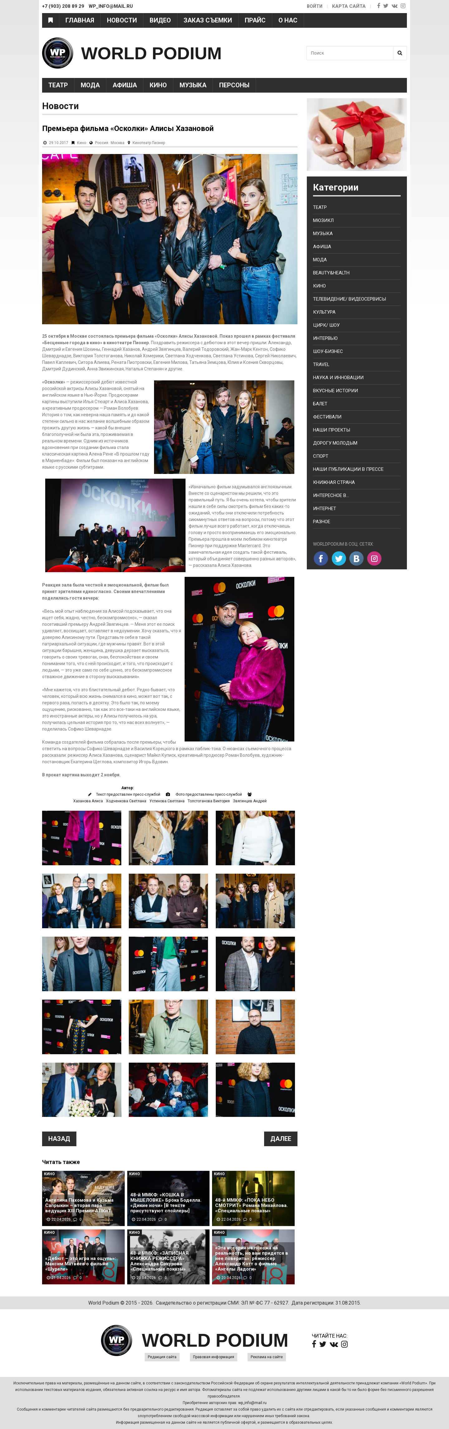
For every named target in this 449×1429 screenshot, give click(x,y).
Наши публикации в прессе (348, 469)
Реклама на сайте (267, 1357)
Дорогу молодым (335, 443)
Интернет (324, 508)
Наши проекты (331, 430)
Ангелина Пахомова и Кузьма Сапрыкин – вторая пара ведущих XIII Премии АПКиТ (79, 1206)
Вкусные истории (335, 390)
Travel (321, 364)
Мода (90, 85)
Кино (158, 85)
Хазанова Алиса (88, 801)
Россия (101, 143)
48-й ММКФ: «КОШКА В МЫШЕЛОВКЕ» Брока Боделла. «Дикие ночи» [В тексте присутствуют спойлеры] (165, 1203)
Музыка (193, 85)
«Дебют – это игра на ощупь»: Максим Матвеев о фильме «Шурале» (80, 1264)
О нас (287, 20)
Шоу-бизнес (328, 351)
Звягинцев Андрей (250, 801)
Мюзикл (323, 220)
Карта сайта (349, 6)
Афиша (125, 85)
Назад (59, 1138)
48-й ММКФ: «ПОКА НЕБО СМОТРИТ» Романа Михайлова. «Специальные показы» (251, 1206)
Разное (321, 521)
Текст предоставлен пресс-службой (128, 794)
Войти (314, 6)
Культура (324, 312)
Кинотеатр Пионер (149, 143)
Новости (122, 20)
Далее (280, 1138)
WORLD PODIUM (156, 52)
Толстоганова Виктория (209, 801)
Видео (160, 20)
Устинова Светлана (167, 801)
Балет (320, 404)
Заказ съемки (208, 20)
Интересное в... (331, 495)
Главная (79, 20)
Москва (117, 143)
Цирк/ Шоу (326, 325)
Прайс (255, 20)
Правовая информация (213, 1357)
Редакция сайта (162, 1357)
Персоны (234, 85)
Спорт (320, 456)
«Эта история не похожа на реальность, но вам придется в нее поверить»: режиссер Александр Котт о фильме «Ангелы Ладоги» (251, 1258)
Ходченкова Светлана (126, 801)
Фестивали (327, 417)
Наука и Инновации (338, 377)
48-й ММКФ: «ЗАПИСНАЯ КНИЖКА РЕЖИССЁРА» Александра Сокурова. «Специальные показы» (159, 1261)
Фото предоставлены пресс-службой (209, 794)
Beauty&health (331, 273)
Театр (58, 85)
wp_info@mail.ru (252, 1403)
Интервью (325, 338)
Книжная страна (334, 482)
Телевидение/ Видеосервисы (349, 299)
